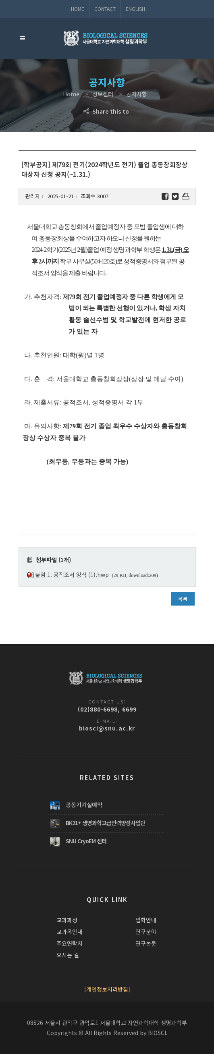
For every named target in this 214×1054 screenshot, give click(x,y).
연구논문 (145, 943)
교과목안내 (69, 931)
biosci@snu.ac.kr (107, 728)
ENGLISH (135, 8)
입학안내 (145, 920)
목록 (183, 598)
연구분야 (145, 931)
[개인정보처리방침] (107, 989)
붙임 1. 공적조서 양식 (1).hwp (72, 575)
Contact (105, 8)
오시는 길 (67, 955)
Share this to (107, 111)
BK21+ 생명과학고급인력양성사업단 (105, 823)
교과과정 (66, 920)
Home (77, 8)
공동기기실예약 (84, 805)
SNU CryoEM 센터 (86, 841)
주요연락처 (69, 943)
